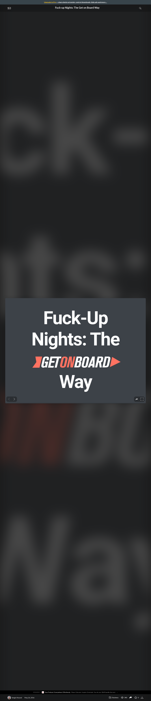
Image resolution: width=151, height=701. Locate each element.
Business (113, 697)
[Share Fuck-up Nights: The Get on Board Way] (130, 697)
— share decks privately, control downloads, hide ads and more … (75, 2)
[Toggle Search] (140, 8)
